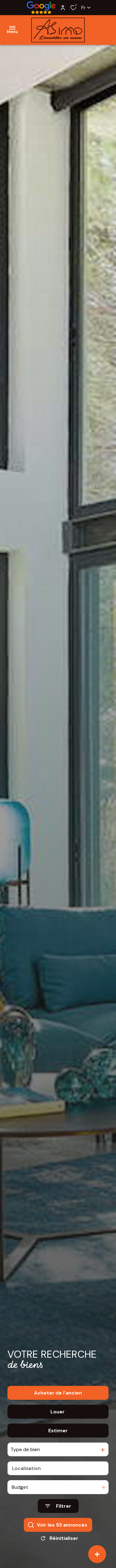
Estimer (58, 1431)
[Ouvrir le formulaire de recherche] (58, 1507)
